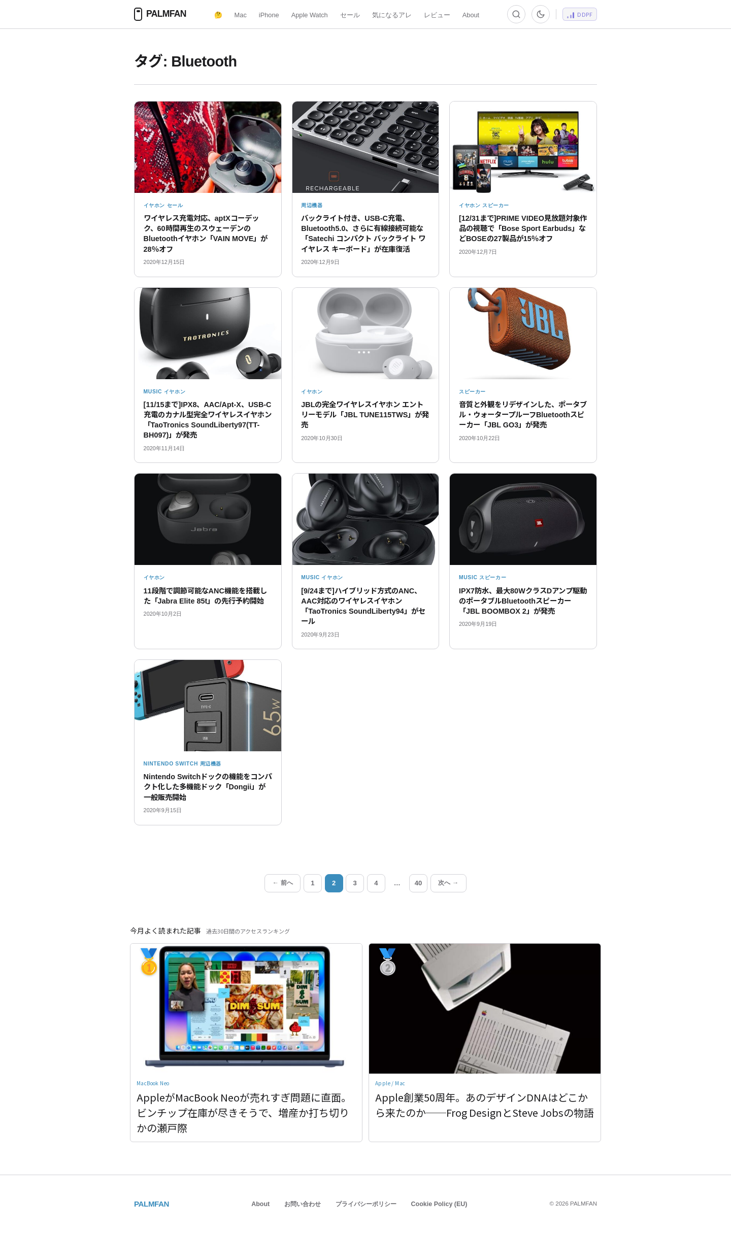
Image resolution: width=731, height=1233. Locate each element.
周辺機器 (312, 205)
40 (418, 883)
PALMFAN (151, 1203)
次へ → (448, 882)
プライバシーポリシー (366, 1204)
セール (350, 15)
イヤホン (154, 205)
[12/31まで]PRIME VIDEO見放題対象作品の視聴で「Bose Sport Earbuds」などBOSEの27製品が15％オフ (523, 228)
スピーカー (495, 205)
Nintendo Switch (171, 764)
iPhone (269, 15)
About (470, 15)
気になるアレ (392, 15)
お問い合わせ (302, 1204)
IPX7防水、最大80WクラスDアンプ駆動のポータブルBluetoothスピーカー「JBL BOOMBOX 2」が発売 (523, 601)
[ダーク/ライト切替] (540, 14)
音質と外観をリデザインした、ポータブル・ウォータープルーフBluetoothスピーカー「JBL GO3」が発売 (523, 415)
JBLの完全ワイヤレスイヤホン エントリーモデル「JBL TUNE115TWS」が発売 (365, 415)
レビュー (437, 15)
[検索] (516, 14)
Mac (241, 15)
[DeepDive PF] (579, 14)
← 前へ (283, 882)
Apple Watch (309, 15)
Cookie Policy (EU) (439, 1204)
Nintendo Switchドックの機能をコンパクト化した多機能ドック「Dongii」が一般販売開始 (208, 787)
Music (153, 391)
